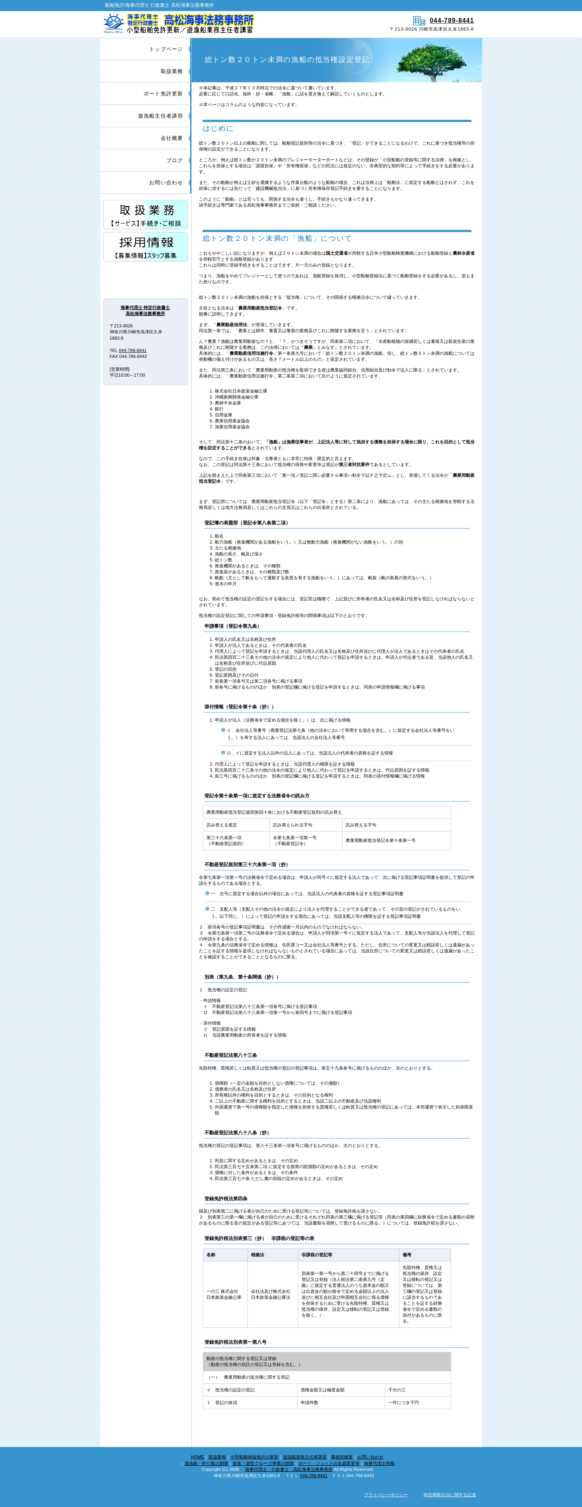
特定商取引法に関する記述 (450, 1494)
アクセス (146, 279)
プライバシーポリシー (386, 1494)
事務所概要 (342, 1457)
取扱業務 (217, 1457)
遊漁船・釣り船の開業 (206, 1463)
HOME (197, 1457)
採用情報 (146, 247)
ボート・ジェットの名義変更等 (329, 1463)
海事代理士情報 (379, 1463)
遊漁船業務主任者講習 (305, 1457)
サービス (146, 215)
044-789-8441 (452, 20)
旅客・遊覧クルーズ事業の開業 (263, 1463)
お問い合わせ (370, 1457)
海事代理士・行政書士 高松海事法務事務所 (289, 1469)
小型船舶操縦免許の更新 (254, 1457)
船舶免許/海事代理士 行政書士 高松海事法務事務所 (194, 24)
